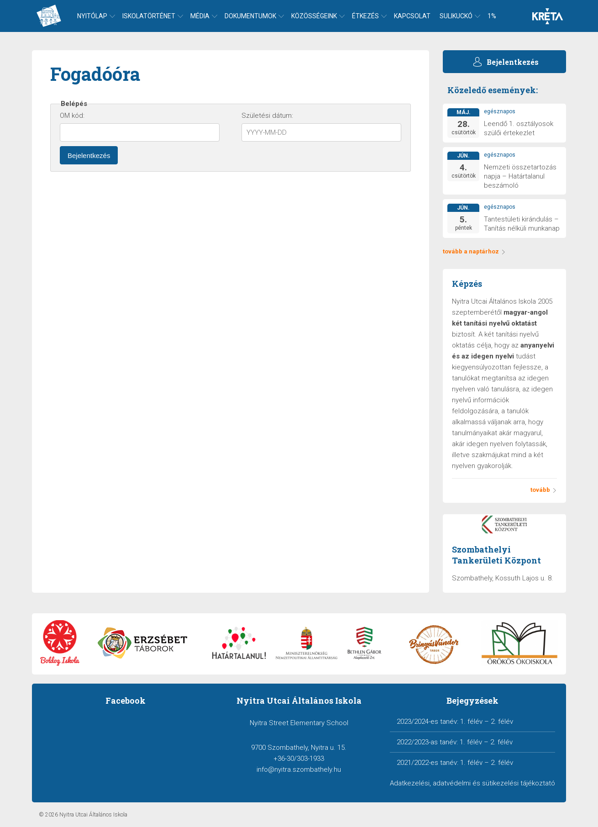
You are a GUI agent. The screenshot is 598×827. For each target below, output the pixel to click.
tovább (543, 489)
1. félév (471, 721)
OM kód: (72, 115)
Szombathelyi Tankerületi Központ (496, 555)
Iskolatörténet (148, 16)
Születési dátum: (267, 115)
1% (492, 16)
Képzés (467, 283)
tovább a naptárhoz (474, 251)
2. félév (502, 721)
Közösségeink (314, 16)
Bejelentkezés (89, 155)
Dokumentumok (250, 16)
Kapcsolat (412, 16)
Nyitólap (92, 16)
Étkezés (365, 16)
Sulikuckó (456, 16)
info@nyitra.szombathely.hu (299, 769)
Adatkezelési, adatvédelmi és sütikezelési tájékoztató (472, 783)
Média (200, 16)
